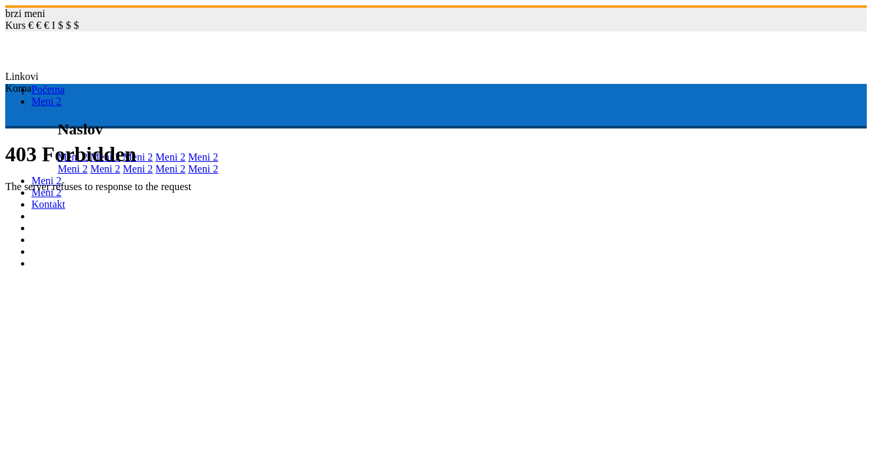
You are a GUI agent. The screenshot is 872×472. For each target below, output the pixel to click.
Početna (48, 89)
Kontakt (48, 204)
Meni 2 (46, 101)
